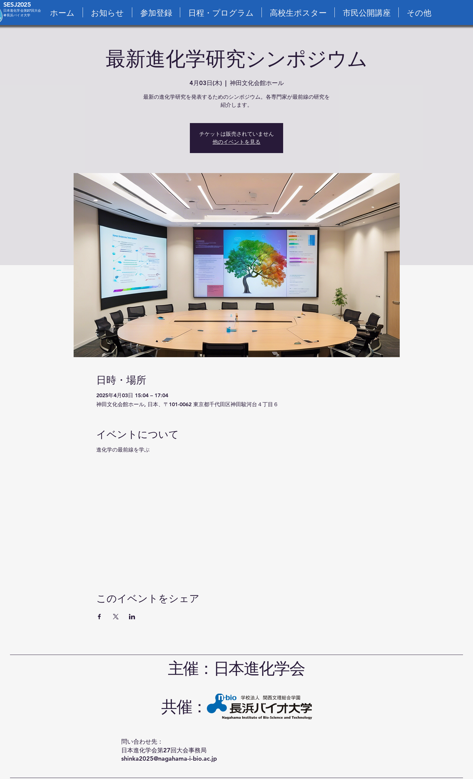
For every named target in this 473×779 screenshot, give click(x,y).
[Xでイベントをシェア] (116, 616)
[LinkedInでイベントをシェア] (132, 616)
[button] (419, 12)
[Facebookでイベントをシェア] (99, 616)
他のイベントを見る (236, 142)
